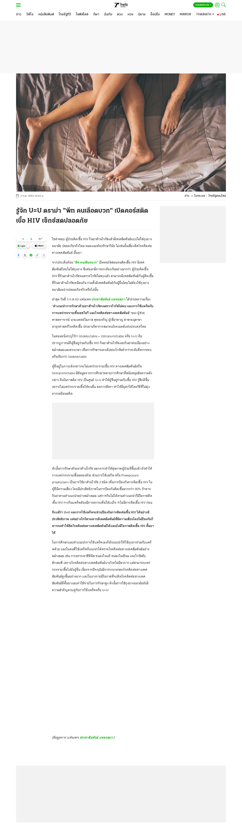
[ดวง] (120, 14)
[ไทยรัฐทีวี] (65, 14)
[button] (18, 255)
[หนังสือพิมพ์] (46, 14)
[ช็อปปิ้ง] (155, 14)
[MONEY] (170, 14)
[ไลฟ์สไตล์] (82, 14)
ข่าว (187, 195)
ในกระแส (199, 195)
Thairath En (203, 5)
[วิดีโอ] (29, 14)
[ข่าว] (18, 14)
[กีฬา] (96, 14)
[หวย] (130, 14)
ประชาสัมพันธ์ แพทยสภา (109, 299)
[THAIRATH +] (205, 14)
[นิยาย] (142, 14)
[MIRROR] (185, 14)
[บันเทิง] (108, 14)
